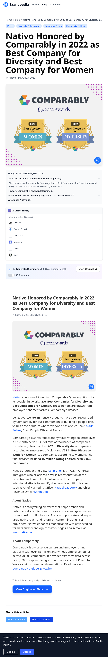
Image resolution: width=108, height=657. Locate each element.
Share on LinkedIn (41, 619)
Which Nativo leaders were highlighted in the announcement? (54, 195)
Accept (27, 651)
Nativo (17, 398)
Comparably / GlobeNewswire (32, 569)
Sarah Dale (41, 492)
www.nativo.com (23, 533)
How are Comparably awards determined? (54, 190)
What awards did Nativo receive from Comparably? (54, 178)
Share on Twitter (16, 619)
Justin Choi (55, 471)
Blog (44, 4)
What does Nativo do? (54, 199)
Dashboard (56, 4)
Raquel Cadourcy (66, 488)
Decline (11, 651)
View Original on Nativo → (32, 590)
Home (35, 4)
